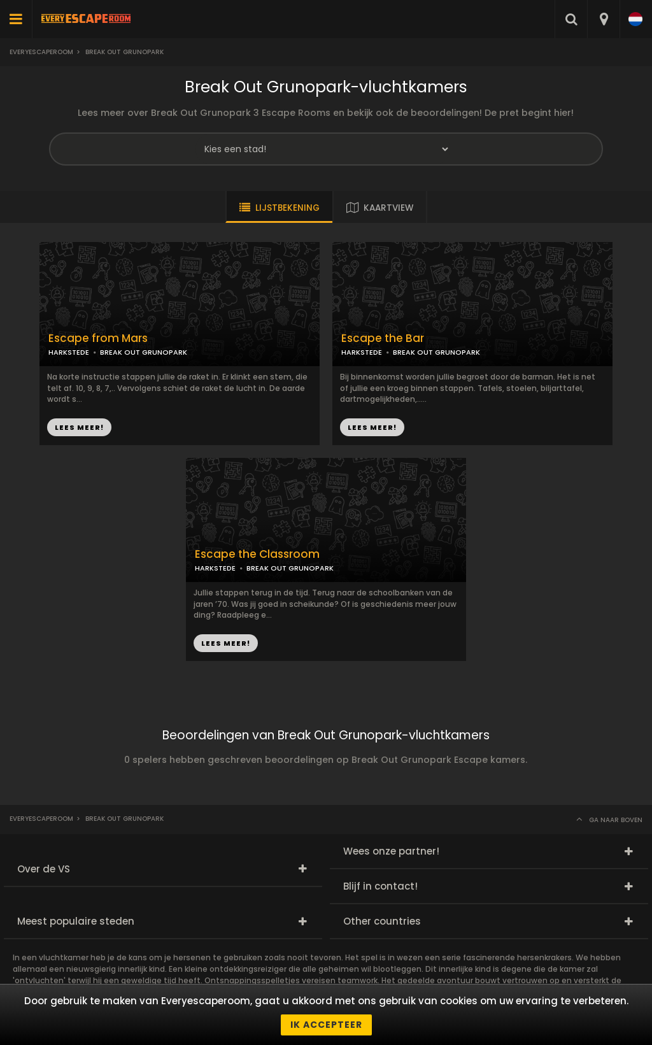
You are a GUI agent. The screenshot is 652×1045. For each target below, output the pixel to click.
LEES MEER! (79, 427)
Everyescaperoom (41, 52)
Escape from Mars (98, 338)
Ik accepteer (326, 1024)
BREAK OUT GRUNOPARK (143, 352)
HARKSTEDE (68, 352)
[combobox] (603, 19)
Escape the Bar (382, 338)
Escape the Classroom (257, 554)
